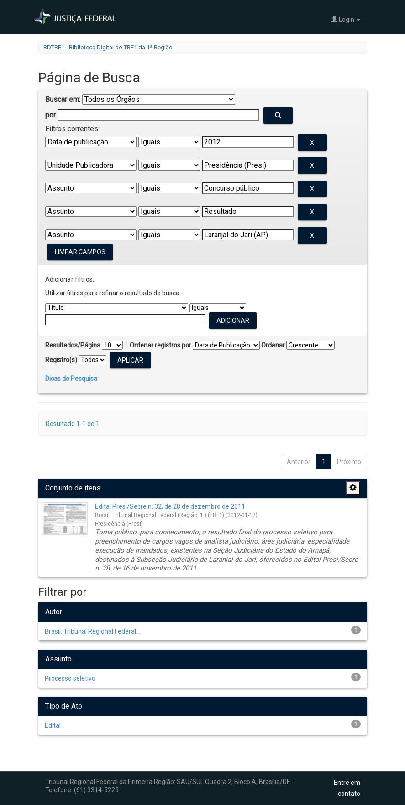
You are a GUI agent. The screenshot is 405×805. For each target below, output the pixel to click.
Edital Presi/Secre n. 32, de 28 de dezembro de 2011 (170, 506)
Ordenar (273, 345)
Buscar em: (62, 99)
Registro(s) (61, 359)
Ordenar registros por (160, 345)
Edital (53, 725)
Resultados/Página (72, 345)
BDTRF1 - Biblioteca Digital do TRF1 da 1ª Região (108, 47)
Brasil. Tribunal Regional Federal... (92, 631)
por (50, 115)
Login (345, 19)
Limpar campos (80, 252)
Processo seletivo (70, 678)
